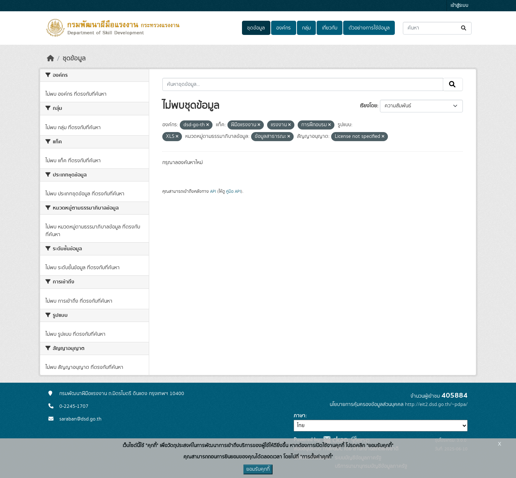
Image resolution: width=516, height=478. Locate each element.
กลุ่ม (306, 28)
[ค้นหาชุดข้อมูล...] (437, 28)
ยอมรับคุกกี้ (258, 469)
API (213, 191)
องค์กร (283, 28)
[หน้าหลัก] (50, 58)
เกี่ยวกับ (329, 28)
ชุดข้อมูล (256, 28)
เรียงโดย (368, 105)
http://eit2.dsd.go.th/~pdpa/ (436, 404)
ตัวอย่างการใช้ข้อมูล (369, 28)
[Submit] (464, 28)
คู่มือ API (233, 191)
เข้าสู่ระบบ (459, 5)
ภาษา (299, 415)
